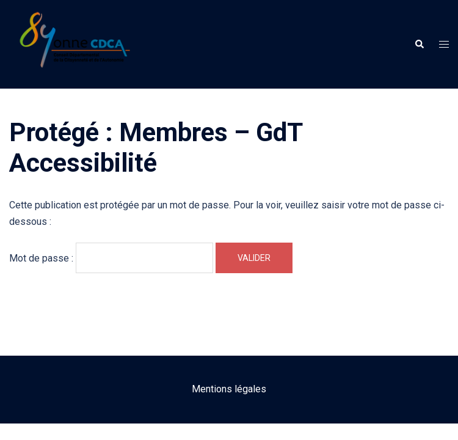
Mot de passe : (111, 258)
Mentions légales (229, 389)
